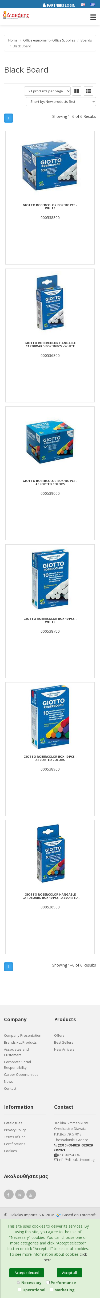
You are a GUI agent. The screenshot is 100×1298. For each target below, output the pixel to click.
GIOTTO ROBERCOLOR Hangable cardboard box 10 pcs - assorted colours (50, 896)
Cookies (10, 1150)
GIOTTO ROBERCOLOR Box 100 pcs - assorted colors (50, 482)
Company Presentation (22, 1035)
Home (13, 40)
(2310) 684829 (68, 1145)
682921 (59, 1150)
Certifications (14, 1143)
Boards (86, 40)
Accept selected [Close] (27, 1272)
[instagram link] (20, 1195)
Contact (10, 1088)
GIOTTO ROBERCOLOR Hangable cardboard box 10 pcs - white (50, 344)
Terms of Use (15, 1136)
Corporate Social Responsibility (17, 1064)
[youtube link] (31, 1195)
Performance (61, 1282)
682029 (87, 1145)
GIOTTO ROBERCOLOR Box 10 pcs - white (50, 620)
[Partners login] (62, 4)
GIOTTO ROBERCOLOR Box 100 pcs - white (50, 206)
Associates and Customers (16, 1052)
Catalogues (13, 1122)
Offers (59, 1035)
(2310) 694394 (66, 1154)
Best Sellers (63, 1042)
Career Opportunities (21, 1074)
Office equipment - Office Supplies (49, 40)
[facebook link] (9, 1195)
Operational (31, 1289)
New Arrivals (64, 1049)
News (8, 1081)
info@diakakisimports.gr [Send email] (75, 1159)
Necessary (29, 1282)
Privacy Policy (15, 1129)
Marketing (62, 1289)
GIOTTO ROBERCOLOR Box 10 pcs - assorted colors (50, 758)
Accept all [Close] (69, 1272)
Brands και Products (20, 1042)
